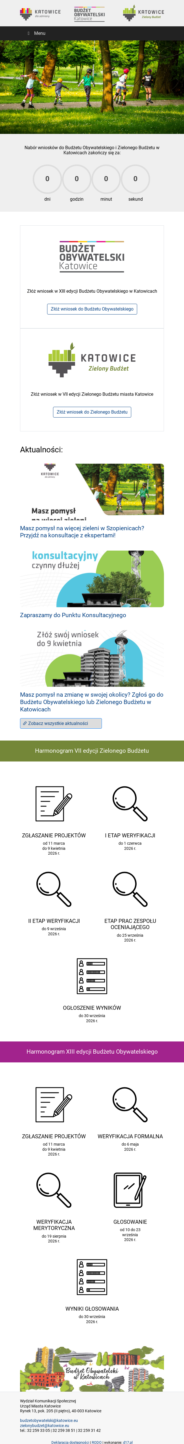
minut (106, 199)
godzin (77, 199)
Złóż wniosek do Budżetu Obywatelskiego (92, 309)
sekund (135, 199)
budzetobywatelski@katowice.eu (49, 1420)
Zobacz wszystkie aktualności (55, 723)
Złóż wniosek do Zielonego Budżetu (92, 412)
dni (47, 199)
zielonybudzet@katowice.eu (44, 1425)
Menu (35, 33)
